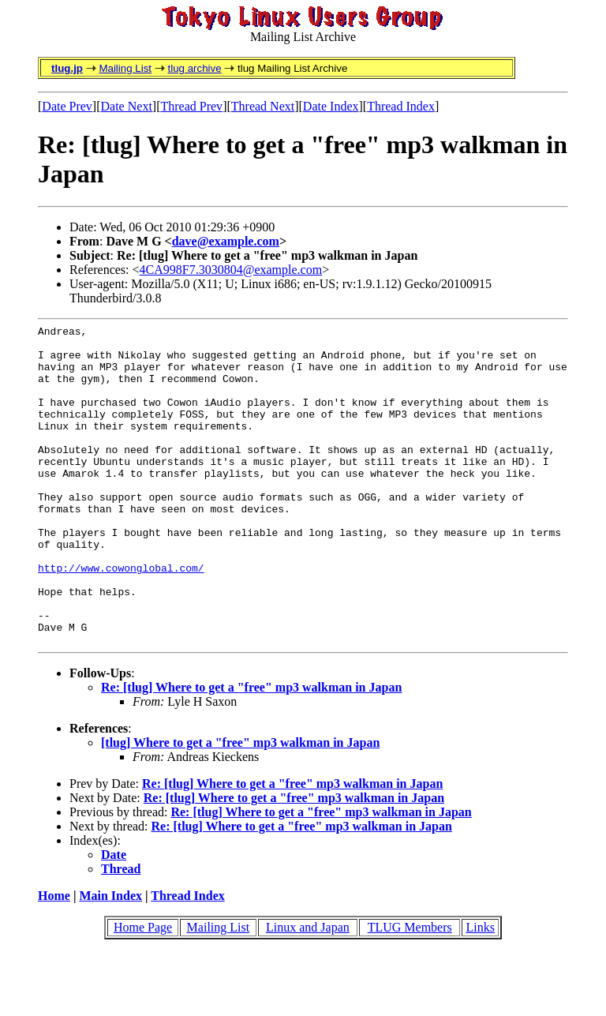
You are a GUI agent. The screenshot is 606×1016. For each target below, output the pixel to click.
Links (480, 991)
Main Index (110, 959)
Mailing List (125, 68)
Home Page (143, 991)
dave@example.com (225, 241)
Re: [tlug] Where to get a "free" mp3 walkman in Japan (251, 751)
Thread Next (262, 106)
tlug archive (194, 68)
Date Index (331, 106)
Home (54, 959)
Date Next (126, 106)
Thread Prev (191, 106)
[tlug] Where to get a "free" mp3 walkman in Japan (240, 806)
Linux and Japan (308, 991)
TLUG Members (410, 991)
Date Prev (67, 106)
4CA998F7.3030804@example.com (231, 269)
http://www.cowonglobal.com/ (121, 617)
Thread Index (401, 106)
